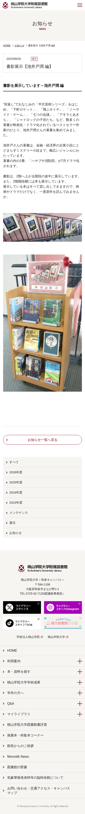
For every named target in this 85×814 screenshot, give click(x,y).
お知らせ (19, 45)
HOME (7, 45)
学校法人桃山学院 (28, 636)
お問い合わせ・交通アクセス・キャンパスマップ (38, 791)
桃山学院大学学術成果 (23, 682)
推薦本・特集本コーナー (25, 735)
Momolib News (18, 756)
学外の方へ (15, 693)
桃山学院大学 (56, 636)
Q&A (10, 703)
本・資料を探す (18, 671)
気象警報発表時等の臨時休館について (35, 777)
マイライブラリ (18, 714)
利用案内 (13, 661)
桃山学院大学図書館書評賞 (27, 724)
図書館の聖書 (17, 767)
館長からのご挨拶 (20, 746)
